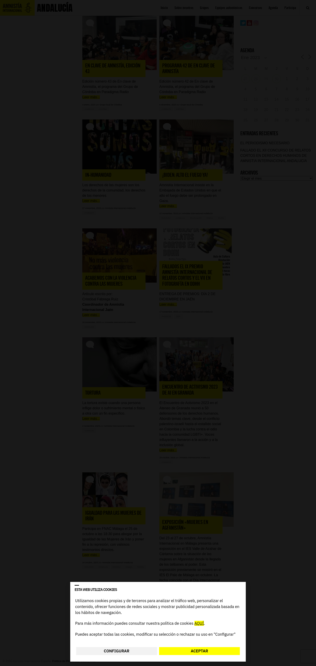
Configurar (116, 650)
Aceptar (199, 650)
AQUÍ (199, 623)
